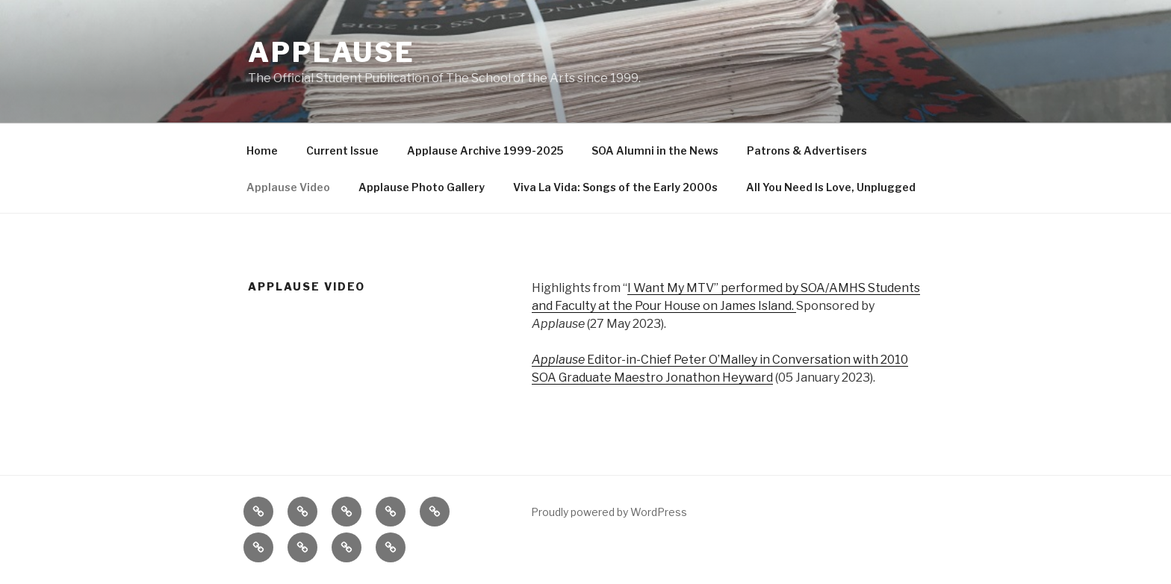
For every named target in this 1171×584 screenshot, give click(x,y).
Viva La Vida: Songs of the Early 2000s (615, 187)
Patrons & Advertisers (807, 150)
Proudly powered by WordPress (609, 512)
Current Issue (342, 150)
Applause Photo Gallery (421, 187)
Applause (331, 52)
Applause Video (288, 187)
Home (262, 150)
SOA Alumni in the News (654, 150)
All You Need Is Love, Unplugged (831, 187)
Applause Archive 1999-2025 (485, 150)
